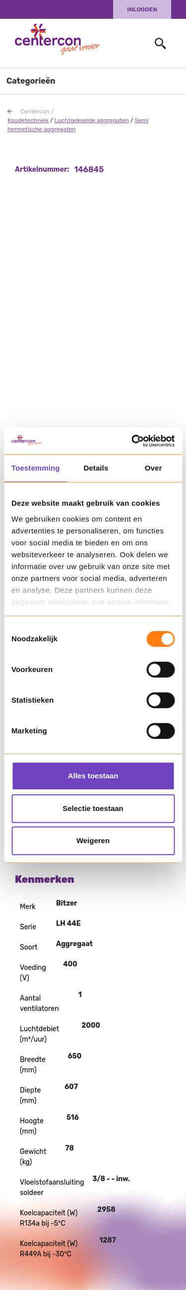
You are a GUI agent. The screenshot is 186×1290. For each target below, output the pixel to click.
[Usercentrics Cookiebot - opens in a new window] (132, 440)
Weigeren (93, 840)
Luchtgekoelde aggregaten (92, 120)
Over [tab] (153, 468)
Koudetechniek (28, 120)
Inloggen (142, 9)
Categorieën (31, 81)
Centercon (35, 111)
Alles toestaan (93, 775)
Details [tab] (95, 468)
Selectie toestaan (93, 808)
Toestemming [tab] (35, 468)
